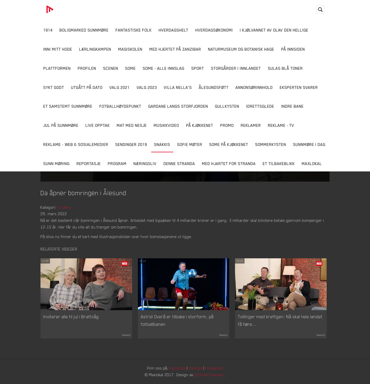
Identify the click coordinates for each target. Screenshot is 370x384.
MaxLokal (312, 163)
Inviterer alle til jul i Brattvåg (71, 316)
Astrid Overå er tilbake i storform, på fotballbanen (177, 320)
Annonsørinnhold (254, 87)
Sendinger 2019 (131, 144)
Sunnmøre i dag (309, 144)
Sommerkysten (270, 144)
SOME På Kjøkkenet (228, 144)
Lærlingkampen (95, 49)
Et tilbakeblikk (279, 163)
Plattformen (57, 68)
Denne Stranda (179, 163)
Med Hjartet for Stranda (229, 163)
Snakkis (162, 144)
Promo (227, 125)
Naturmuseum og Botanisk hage (241, 49)
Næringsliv (145, 163)
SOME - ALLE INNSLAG (163, 68)
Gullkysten (227, 106)
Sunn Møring (56, 163)
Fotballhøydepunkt (120, 106)
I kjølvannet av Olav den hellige (274, 30)
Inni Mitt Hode (57, 49)
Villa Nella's (178, 87)
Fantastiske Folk (134, 30)
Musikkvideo (166, 125)
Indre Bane (292, 106)
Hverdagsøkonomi (214, 30)
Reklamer (251, 125)
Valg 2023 (147, 87)
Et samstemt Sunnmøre (67, 106)
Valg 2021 (120, 87)
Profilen (87, 68)
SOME (130, 68)
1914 (48, 30)
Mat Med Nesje (132, 125)
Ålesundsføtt (214, 87)
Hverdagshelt (173, 30)
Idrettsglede (260, 106)
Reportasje (89, 163)
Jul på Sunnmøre (61, 125)
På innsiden (293, 49)
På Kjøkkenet (199, 125)
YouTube (195, 367)
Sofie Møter (189, 144)
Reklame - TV (281, 125)
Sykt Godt (53, 87)
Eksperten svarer (299, 87)
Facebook (178, 367)
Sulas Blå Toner (285, 68)
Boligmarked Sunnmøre (84, 30)
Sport (197, 68)
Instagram (214, 367)
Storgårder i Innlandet (236, 68)
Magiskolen (130, 49)
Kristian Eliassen (209, 374)
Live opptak (98, 125)
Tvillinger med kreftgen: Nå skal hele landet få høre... (280, 320)
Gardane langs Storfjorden (178, 106)
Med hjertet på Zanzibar (175, 49)
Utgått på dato (87, 87)
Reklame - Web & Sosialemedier (75, 144)
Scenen (110, 68)
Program (117, 163)
